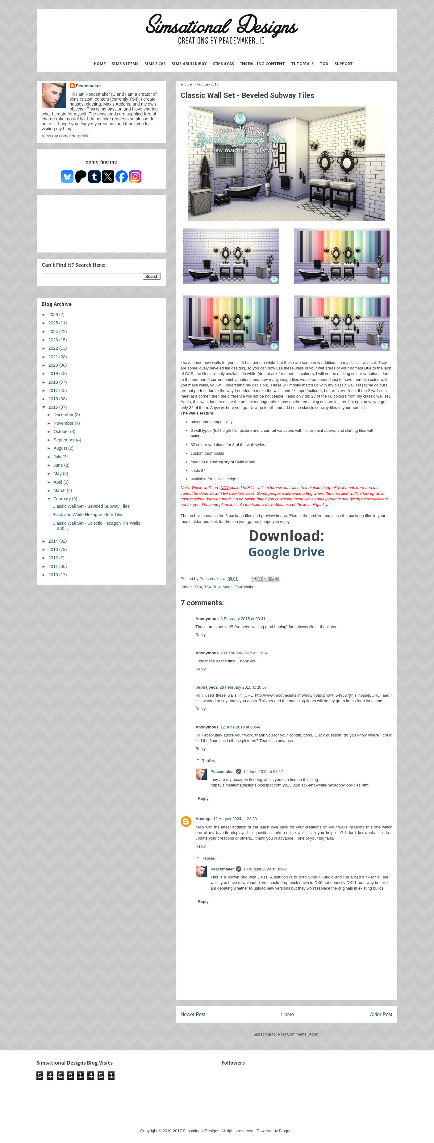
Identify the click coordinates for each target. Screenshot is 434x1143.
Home (100, 63)
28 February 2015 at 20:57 (243, 687)
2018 (53, 382)
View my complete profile (66, 135)
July (57, 456)
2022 (53, 348)
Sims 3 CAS (154, 63)
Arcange (203, 818)
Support (344, 63)
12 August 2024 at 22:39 (235, 818)
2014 (53, 541)
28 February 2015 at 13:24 (244, 653)
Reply (200, 634)
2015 (53, 407)
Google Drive (286, 552)
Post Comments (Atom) (298, 1034)
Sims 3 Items (125, 63)
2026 (53, 314)
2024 (53, 331)
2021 (53, 356)
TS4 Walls (244, 587)
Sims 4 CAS (223, 63)
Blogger (286, 1130)
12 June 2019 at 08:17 (263, 771)
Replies (208, 760)
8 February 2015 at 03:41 (242, 618)
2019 (53, 373)
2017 (53, 390)
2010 (53, 574)
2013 (53, 549)
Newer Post (193, 1014)
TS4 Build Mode (218, 587)
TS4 (198, 587)
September (64, 439)
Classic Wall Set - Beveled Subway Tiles (91, 506)
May (58, 473)
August (60, 448)
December (63, 414)
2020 (53, 365)
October (61, 431)
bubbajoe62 (206, 687)
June (58, 465)
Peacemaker (222, 771)
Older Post (380, 1014)
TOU (324, 63)
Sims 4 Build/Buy (189, 63)
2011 (53, 566)
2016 (53, 398)
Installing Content (262, 63)
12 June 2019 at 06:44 (240, 727)
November (63, 423)
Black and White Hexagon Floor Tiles (87, 514)
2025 (53, 322)
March (60, 490)
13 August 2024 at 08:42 (265, 869)
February (62, 498)
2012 (53, 557)
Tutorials (302, 63)
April (58, 482)
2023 (53, 339)
